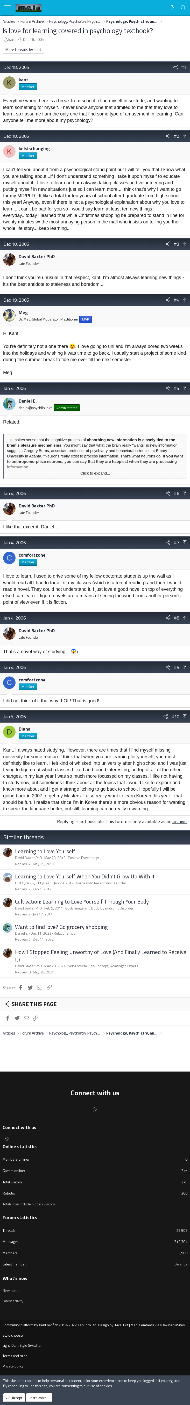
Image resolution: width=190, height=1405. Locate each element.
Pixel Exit (121, 1325)
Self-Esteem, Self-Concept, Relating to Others (103, 966)
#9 (176, 667)
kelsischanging (34, 148)
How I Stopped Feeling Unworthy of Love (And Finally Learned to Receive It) (100, 956)
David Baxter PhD (37, 256)
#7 (176, 542)
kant (12, 39)
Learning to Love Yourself (45, 851)
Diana (25, 728)
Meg (23, 312)
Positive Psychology (83, 857)
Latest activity (13, 1301)
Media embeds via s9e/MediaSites (158, 1325)
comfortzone (32, 554)
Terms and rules (15, 1355)
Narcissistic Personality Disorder (101, 883)
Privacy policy (13, 1366)
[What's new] (172, 8)
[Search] (183, 8)
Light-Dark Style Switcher (22, 1345)
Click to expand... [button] (95, 473)
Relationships (64, 933)
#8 (176, 617)
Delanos (180, 1264)
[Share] (175, 67)
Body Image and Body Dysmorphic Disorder (99, 908)
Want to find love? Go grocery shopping (61, 927)
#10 (175, 716)
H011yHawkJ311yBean (33, 883)
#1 (184, 67)
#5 (176, 388)
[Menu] (7, 8)
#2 (176, 136)
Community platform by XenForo (50, 1325)
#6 (176, 493)
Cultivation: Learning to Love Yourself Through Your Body (82, 901)
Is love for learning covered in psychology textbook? (78, 30)
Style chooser (13, 1335)
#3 (176, 244)
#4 (176, 299)
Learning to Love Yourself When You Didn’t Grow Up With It (85, 876)
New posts (11, 1290)
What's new (15, 1278)
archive (179, 821)
